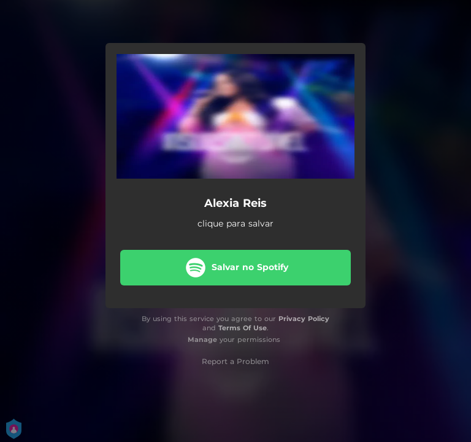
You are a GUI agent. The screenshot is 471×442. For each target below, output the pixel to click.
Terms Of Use (242, 328)
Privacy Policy (303, 318)
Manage (202, 339)
